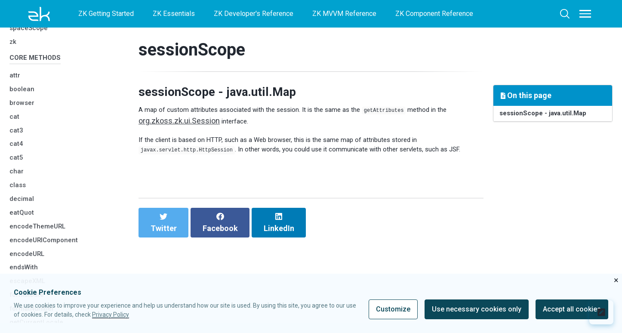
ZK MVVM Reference (344, 13)
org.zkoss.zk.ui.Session (228, 126)
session (23, 45)
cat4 (17, 206)
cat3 (17, 193)
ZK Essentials (174, 13)
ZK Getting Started (106, 13)
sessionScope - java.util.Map (552, 115)
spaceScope (31, 87)
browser (24, 165)
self (16, 32)
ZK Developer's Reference (253, 13)
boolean (23, 152)
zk (13, 100)
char (17, 234)
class (18, 248)
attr (16, 138)
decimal (23, 261)
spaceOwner (31, 73)
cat (15, 179)
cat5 (17, 220)
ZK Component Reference (434, 13)
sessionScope (34, 59)
